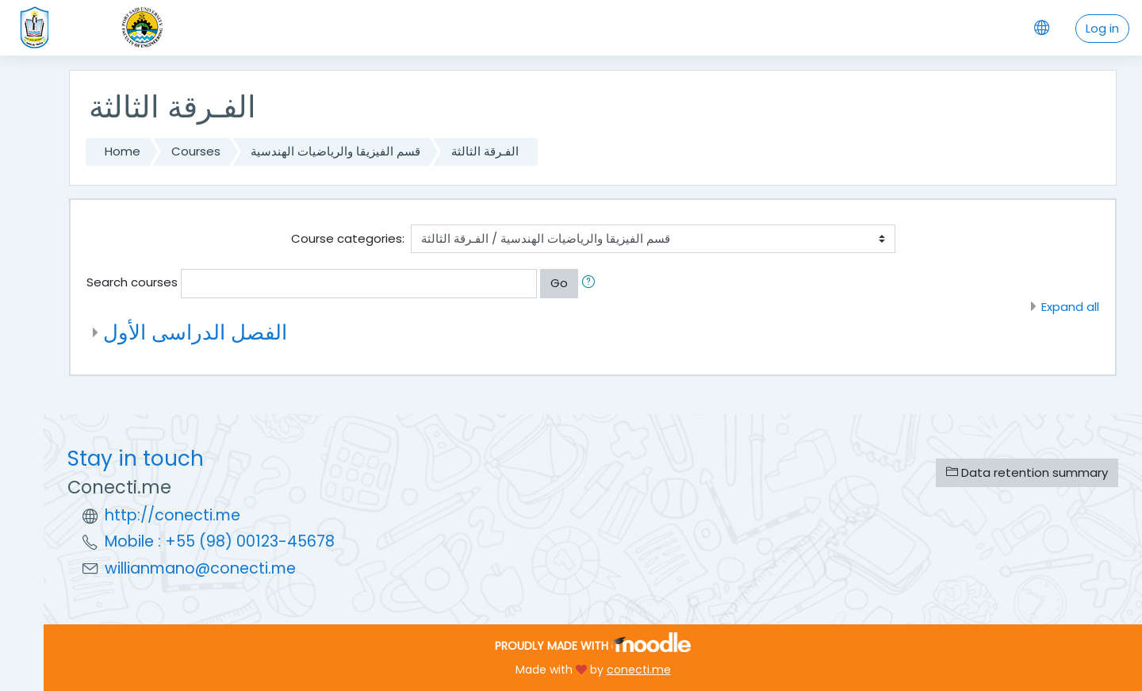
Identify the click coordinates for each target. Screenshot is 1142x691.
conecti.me (639, 670)
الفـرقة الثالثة (485, 151)
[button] (591, 284)
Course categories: (347, 238)
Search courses (132, 282)
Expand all (1070, 306)
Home (122, 151)
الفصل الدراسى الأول (195, 332)
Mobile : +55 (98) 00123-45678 (220, 541)
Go (559, 282)
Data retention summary (1027, 472)
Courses (195, 151)
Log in (1102, 28)
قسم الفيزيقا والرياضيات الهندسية (335, 151)
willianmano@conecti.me (200, 568)
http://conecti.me (172, 515)
